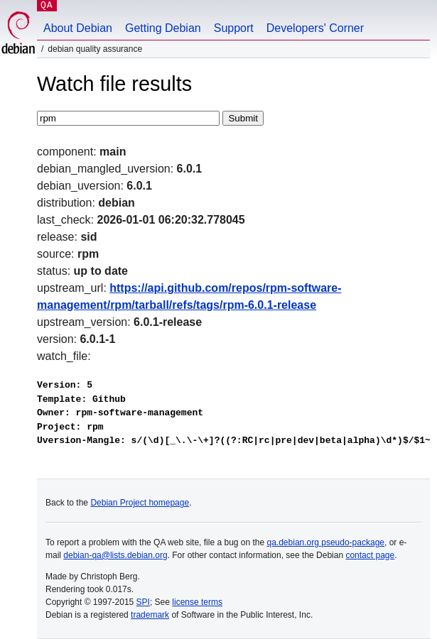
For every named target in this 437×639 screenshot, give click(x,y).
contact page (369, 555)
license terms (197, 602)
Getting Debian (163, 28)
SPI (143, 602)
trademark (150, 615)
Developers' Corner (315, 28)
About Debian (77, 28)
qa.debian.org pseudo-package (325, 542)
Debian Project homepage (139, 503)
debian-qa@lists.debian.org (115, 555)
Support (234, 28)
